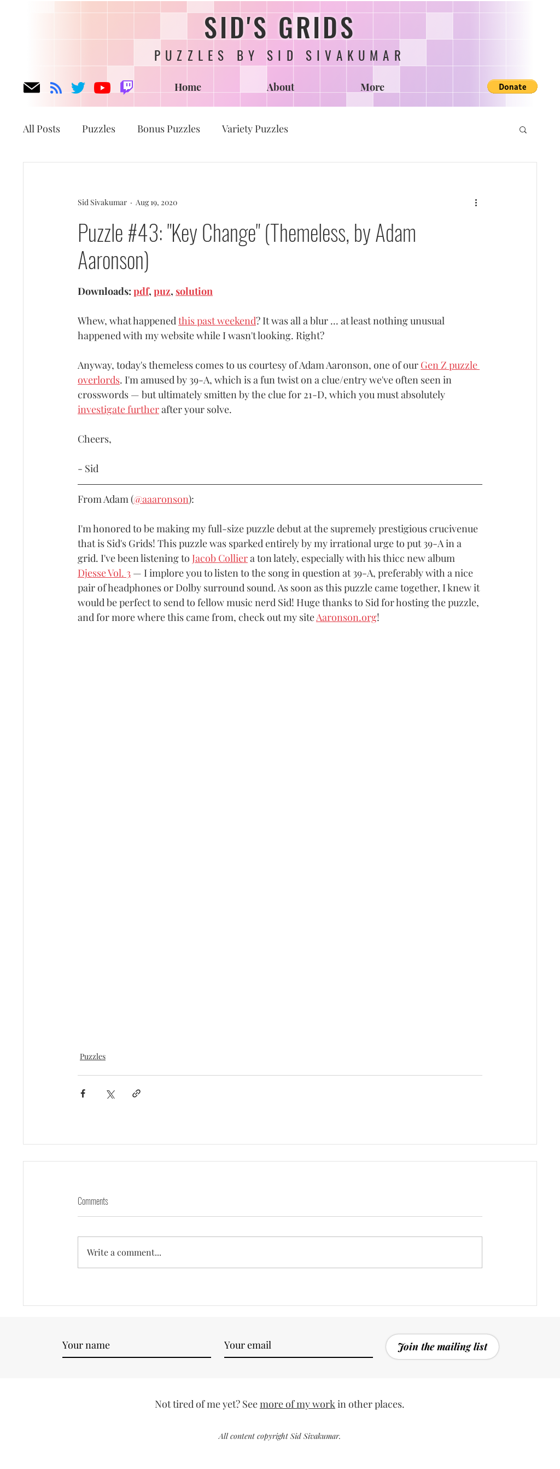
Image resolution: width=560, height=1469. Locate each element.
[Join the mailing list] (442, 1346)
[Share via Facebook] (83, 1093)
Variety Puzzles (255, 128)
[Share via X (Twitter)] (109, 1093)
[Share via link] (136, 1093)
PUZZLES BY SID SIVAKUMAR (280, 55)
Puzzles (98, 128)
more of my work (297, 1403)
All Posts (41, 128)
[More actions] (475, 201)
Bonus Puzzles (168, 128)
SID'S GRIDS (280, 26)
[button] (512, 86)
